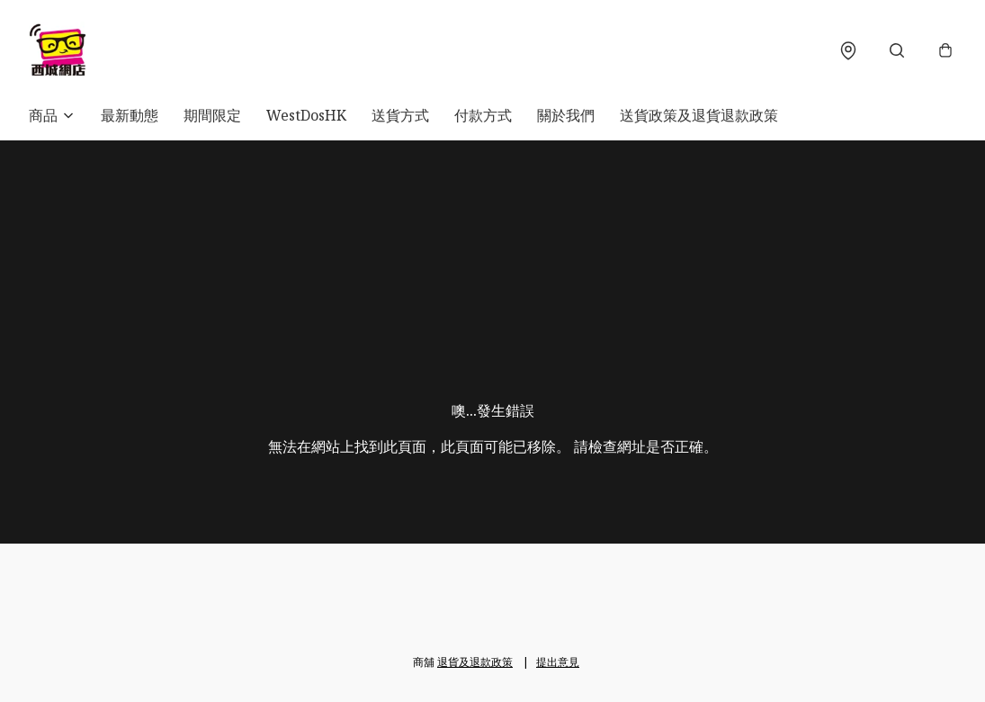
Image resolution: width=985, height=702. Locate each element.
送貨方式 (400, 115)
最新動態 (129, 115)
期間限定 (212, 115)
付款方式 (483, 115)
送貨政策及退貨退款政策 (699, 115)
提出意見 (557, 662)
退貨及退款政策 (475, 662)
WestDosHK (306, 115)
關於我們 (566, 115)
